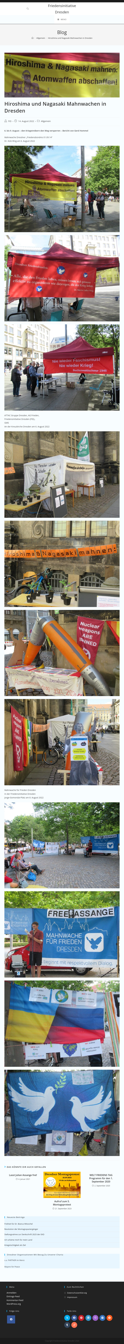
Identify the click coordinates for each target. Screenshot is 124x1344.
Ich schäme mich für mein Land (18, 1239)
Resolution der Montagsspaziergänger (21, 1229)
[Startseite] (32, 38)
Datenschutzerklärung (77, 1292)
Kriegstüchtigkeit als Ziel (15, 1245)
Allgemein (46, 121)
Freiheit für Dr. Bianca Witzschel (18, 1223)
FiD (9, 121)
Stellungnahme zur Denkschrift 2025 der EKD (24, 1234)
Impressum (72, 1297)
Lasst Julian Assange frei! (23, 1175)
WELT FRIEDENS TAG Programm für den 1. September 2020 (101, 1178)
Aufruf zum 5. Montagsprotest (62, 1203)
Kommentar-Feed (15, 1300)
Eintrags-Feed (13, 1296)
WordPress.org (14, 1303)
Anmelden (11, 1292)
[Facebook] (11, 1319)
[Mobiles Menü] (62, 19)
